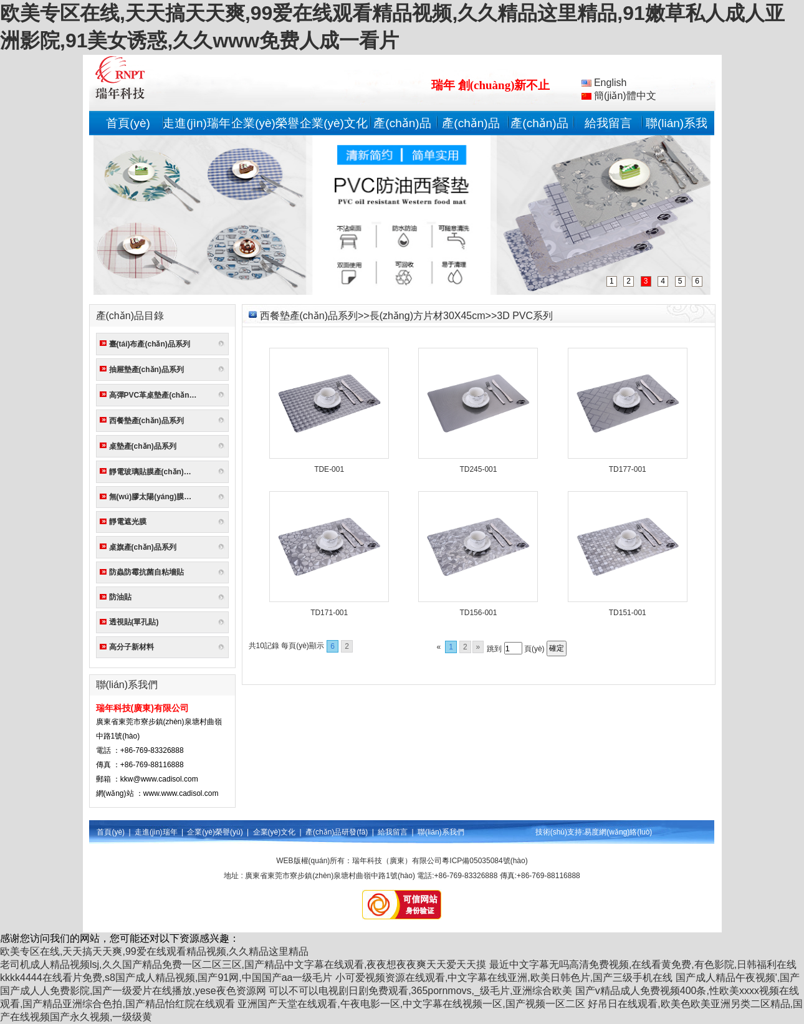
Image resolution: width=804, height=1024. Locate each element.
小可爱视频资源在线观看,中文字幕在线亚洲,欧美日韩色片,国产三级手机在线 (503, 977)
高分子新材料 (131, 647)
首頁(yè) (128, 123)
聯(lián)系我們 (441, 832)
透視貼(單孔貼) (134, 622)
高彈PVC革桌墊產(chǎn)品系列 (155, 395)
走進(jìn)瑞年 (197, 123)
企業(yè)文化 (334, 123)
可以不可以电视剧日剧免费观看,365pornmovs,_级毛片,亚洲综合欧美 (420, 990)
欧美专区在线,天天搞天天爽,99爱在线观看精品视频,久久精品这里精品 (154, 951)
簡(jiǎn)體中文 (618, 95)
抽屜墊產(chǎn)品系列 (146, 369)
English (604, 82)
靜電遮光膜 (127, 521)
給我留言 (608, 123)
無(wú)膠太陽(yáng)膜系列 (154, 496)
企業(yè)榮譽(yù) (214, 832)
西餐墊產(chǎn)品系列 (146, 420)
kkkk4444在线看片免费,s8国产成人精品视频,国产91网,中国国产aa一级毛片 (166, 977)
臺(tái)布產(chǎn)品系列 (149, 344)
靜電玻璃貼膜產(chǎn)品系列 (155, 471)
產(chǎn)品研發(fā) (336, 832)
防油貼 (120, 597)
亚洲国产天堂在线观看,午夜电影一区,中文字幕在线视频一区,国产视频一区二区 (411, 1003)
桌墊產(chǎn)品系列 (142, 446)
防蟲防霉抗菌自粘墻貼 (146, 572)
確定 (556, 648)
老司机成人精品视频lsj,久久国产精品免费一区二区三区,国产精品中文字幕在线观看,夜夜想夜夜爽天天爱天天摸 (243, 964)
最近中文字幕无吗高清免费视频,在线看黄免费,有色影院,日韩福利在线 (643, 964)
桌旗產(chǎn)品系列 (142, 547)
